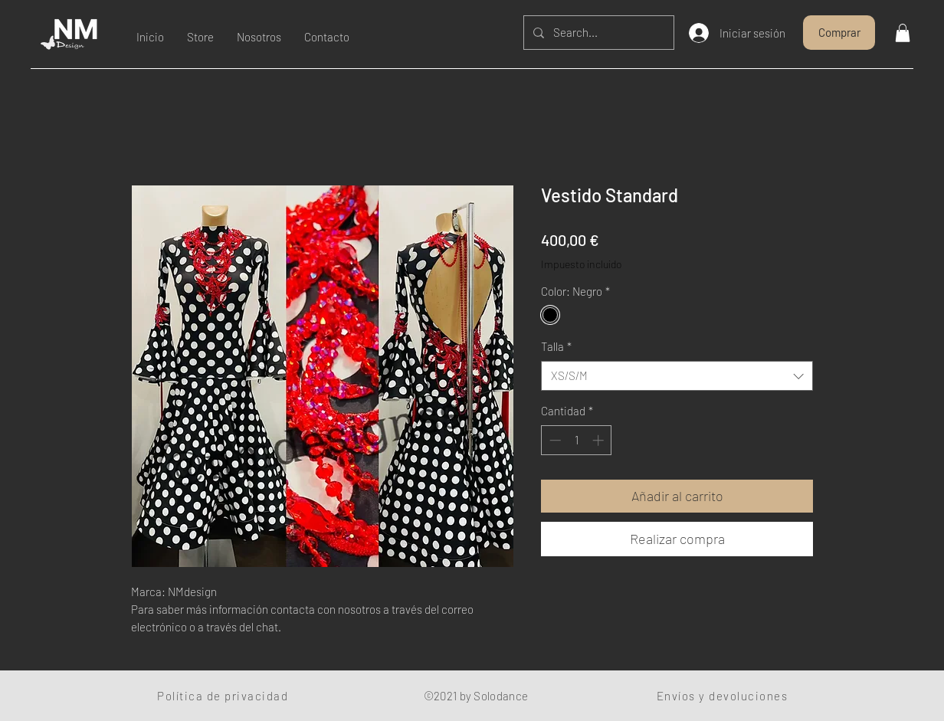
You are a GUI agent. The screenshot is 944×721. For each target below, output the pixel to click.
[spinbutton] (576, 440)
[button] (902, 33)
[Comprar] (839, 32)
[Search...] (597, 32)
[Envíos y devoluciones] (724, 695)
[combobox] (677, 376)
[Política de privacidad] (224, 695)
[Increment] (599, 440)
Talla (556, 346)
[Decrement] (553, 440)
